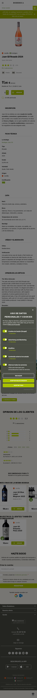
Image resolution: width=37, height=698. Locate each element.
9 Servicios (12, 333)
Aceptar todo (18, 385)
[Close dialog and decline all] (32, 310)
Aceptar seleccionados (18, 381)
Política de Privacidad (14, 324)
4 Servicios (12, 350)
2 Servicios (12, 359)
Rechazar (18, 376)
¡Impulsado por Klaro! (28, 389)
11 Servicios (12, 342)
